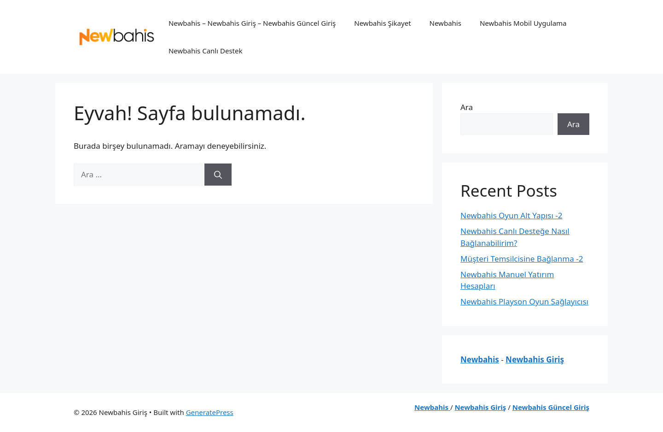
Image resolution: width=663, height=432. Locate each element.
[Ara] (218, 174)
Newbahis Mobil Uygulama (523, 23)
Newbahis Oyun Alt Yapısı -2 (511, 215)
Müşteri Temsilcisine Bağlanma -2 (521, 258)
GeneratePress (209, 412)
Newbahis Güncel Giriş (550, 407)
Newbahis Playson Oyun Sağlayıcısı (524, 301)
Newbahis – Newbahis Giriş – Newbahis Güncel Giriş (252, 23)
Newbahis (445, 23)
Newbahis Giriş (535, 359)
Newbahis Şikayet (382, 23)
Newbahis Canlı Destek (206, 50)
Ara (466, 107)
